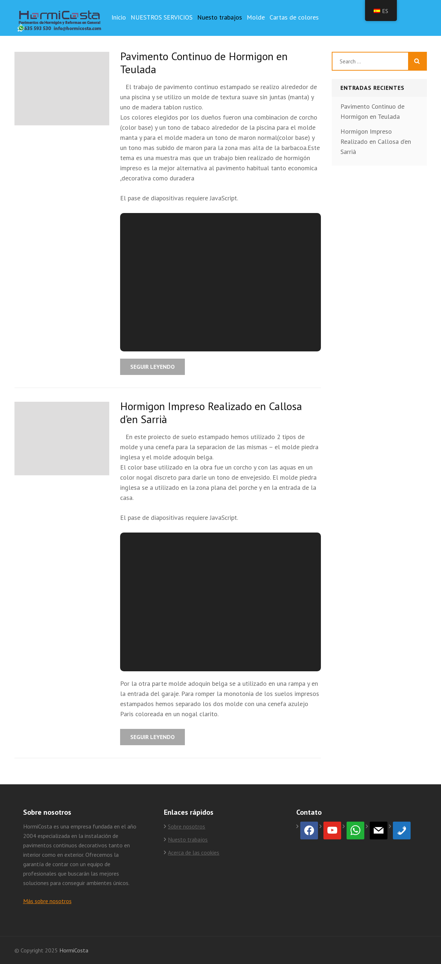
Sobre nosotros (186, 826)
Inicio (118, 17)
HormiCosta (73, 950)
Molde (256, 17)
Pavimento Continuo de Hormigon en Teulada (204, 62)
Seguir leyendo (152, 366)
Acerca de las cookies (193, 852)
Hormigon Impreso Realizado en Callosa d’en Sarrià (211, 412)
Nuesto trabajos (219, 17)
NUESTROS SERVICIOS (161, 17)
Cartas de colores (294, 17)
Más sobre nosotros (47, 901)
